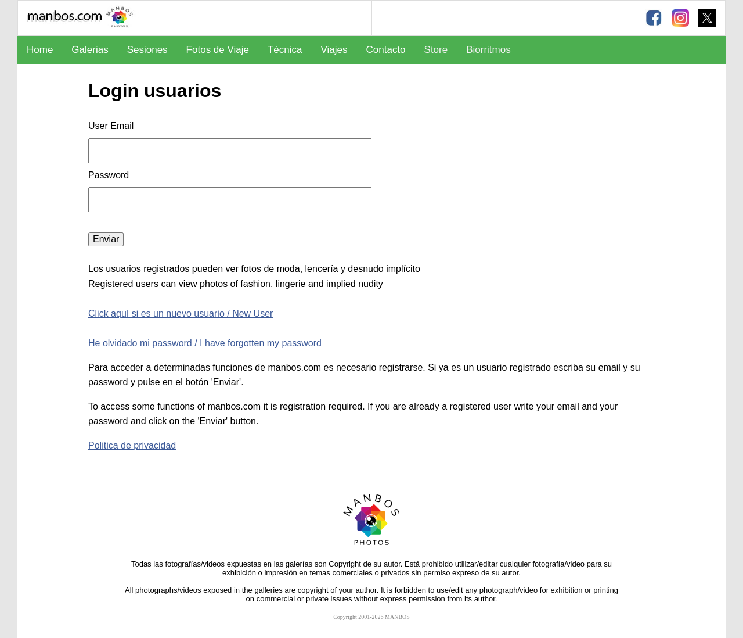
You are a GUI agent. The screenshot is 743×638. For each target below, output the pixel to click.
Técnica (285, 49)
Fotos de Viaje (217, 49)
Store (436, 49)
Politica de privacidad (132, 445)
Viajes (334, 49)
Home (40, 49)
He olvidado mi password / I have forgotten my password (205, 343)
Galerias (89, 49)
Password (110, 175)
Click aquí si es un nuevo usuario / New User (180, 313)
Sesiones (147, 49)
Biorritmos (488, 49)
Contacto (386, 49)
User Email (111, 126)
